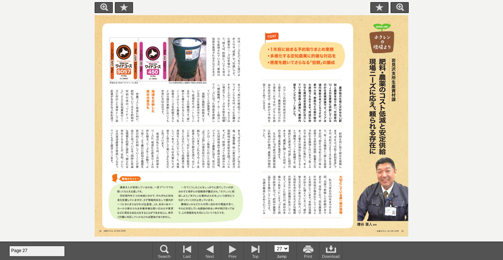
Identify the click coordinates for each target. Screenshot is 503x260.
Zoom (104, 7)
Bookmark (124, 7)
